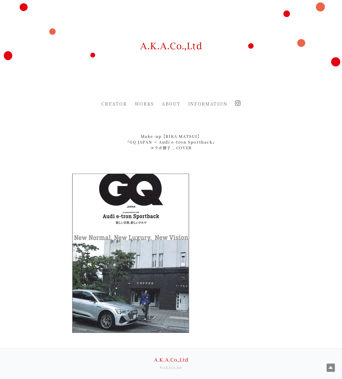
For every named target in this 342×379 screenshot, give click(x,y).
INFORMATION (208, 104)
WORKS (144, 104)
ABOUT (171, 104)
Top (331, 368)
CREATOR (114, 104)
